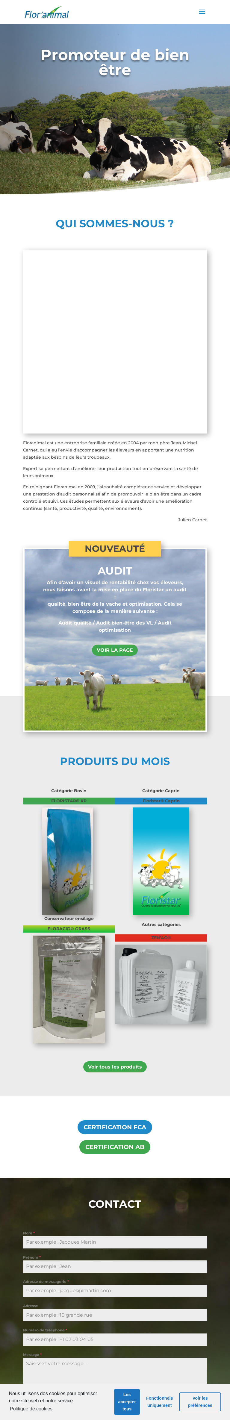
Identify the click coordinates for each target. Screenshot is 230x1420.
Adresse (30, 1129)
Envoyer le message (47, 1292)
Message (32, 1178)
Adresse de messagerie (46, 1105)
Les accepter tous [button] (127, 1401)
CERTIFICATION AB (114, 970)
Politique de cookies (31, 1408)
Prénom (32, 1081)
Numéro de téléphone (45, 1154)
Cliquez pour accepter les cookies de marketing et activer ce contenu (115, 1260)
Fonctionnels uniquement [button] (159, 1402)
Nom (29, 1056)
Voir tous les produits (115, 890)
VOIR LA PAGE (115, 474)
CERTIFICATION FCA (115, 950)
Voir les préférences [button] (200, 1402)
